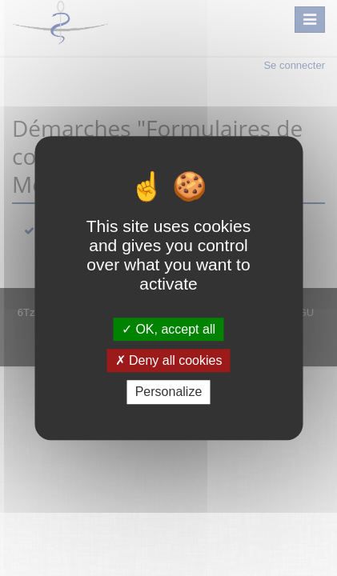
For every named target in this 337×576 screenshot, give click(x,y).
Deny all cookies (169, 360)
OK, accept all (168, 329)
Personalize (169, 392)
